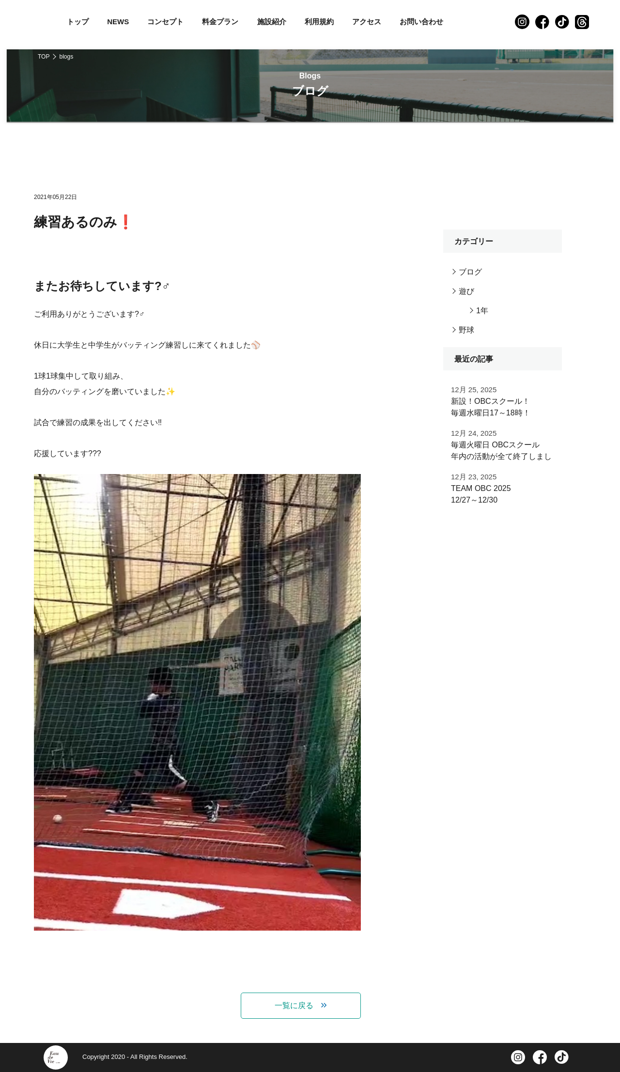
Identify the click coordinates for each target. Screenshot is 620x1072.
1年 (482, 310)
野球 (466, 330)
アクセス (366, 21)
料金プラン (220, 21)
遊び (466, 291)
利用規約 (319, 21)
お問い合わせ (421, 21)
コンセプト (165, 21)
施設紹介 (271, 21)
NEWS (118, 21)
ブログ (470, 272)
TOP (43, 56)
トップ (78, 21)
